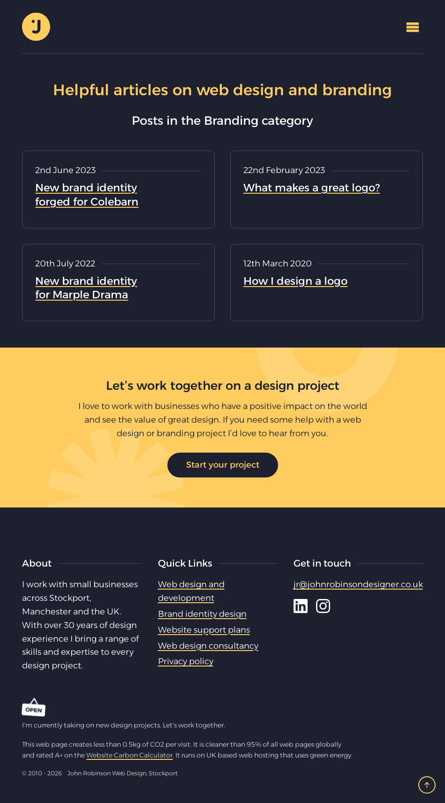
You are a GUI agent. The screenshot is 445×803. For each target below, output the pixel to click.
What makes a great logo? (311, 187)
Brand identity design (202, 614)
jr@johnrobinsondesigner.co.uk (358, 584)
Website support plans (204, 630)
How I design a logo (295, 281)
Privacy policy (185, 661)
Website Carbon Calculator (129, 755)
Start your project (222, 465)
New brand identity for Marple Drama (86, 288)
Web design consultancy (208, 646)
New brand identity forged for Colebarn (86, 194)
